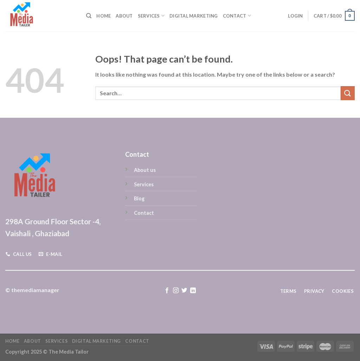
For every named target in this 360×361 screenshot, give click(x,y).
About (124, 16)
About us (145, 170)
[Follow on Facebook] (167, 291)
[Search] (88, 15)
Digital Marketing (193, 16)
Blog (139, 198)
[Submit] (348, 93)
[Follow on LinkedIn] (193, 291)
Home (103, 16)
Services (151, 15)
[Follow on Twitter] (184, 291)
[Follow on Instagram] (176, 291)
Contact (237, 15)
